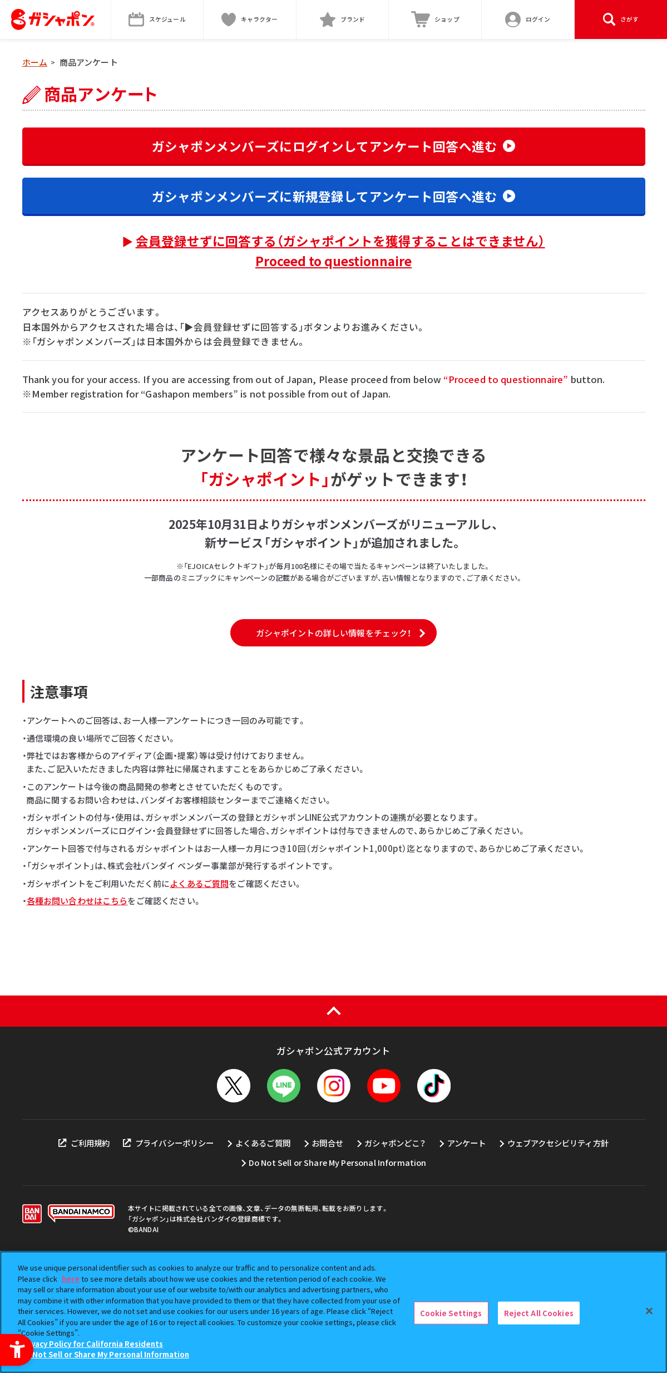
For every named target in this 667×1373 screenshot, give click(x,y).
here (71, 1278)
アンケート (466, 1241)
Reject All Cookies (539, 1312)
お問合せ (327, 1241)
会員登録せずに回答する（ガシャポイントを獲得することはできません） (340, 250)
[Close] (649, 1310)
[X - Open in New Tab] (233, 1183)
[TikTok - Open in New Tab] (434, 1183)
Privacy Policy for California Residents (92, 1343)
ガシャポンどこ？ (395, 1241)
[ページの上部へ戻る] (333, 1109)
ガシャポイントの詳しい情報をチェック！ (334, 731)
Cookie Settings (451, 1312)
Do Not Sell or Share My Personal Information (105, 1355)
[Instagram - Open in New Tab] (333, 1183)
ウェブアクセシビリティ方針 (558, 1241)
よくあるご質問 (199, 981)
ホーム (34, 62)
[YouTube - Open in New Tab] (384, 1183)
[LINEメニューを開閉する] (283, 1183)
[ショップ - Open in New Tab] (435, 19)
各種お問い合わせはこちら (77, 998)
